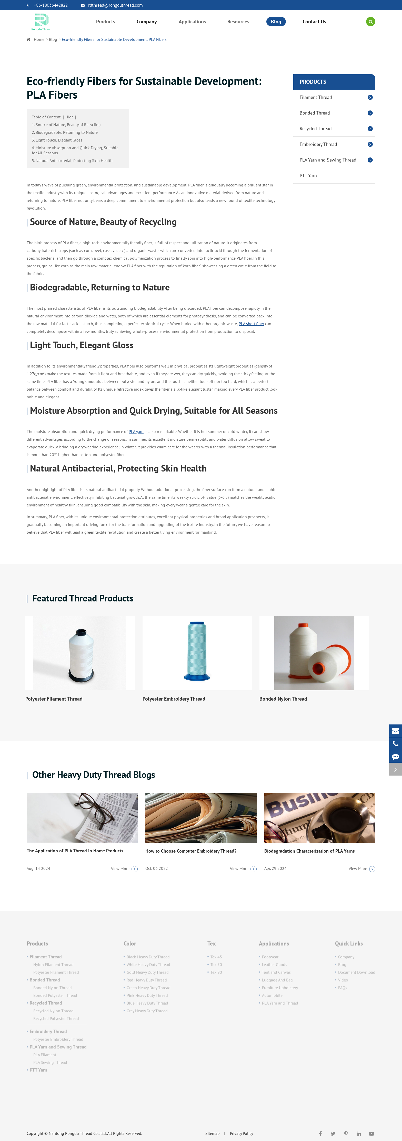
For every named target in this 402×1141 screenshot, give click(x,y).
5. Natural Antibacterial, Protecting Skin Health (72, 160)
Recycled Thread (337, 129)
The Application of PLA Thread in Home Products (75, 851)
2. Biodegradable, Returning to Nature (65, 132)
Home (39, 39)
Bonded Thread (337, 113)
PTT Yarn (308, 175)
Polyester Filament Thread (54, 698)
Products (313, 81)
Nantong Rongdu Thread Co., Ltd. (77, 1133)
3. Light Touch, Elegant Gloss (57, 140)
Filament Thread (337, 97)
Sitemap (212, 1133)
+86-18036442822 (47, 5)
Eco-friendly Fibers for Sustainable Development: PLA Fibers (114, 39)
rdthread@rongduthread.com (112, 5)
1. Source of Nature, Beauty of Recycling (66, 124)
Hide (69, 116)
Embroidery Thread (337, 144)
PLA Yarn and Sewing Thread (337, 160)
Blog (53, 39)
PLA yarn (136, 431)
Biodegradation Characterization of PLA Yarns (309, 851)
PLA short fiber (251, 323)
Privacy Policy (241, 1133)
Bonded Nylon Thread (283, 698)
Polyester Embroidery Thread (174, 698)
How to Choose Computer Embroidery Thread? (190, 851)
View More (124, 869)
